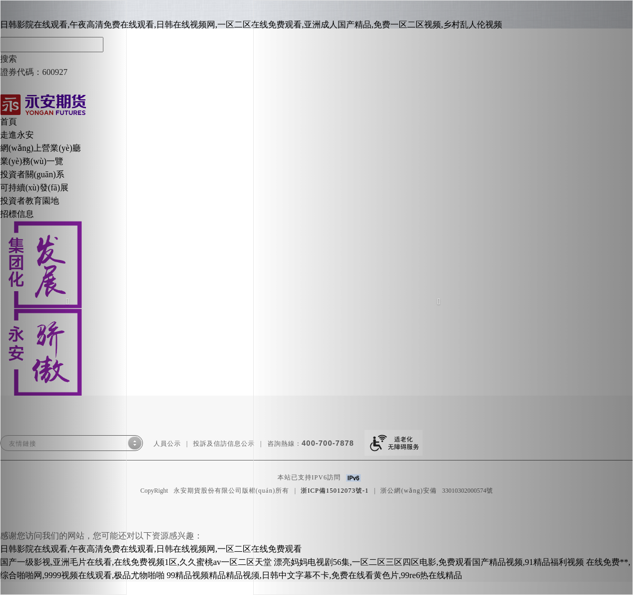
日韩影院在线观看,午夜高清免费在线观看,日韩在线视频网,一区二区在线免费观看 (151, 548)
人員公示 (167, 443)
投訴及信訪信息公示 (224, 443)
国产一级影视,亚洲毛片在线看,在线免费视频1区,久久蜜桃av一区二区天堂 (136, 562)
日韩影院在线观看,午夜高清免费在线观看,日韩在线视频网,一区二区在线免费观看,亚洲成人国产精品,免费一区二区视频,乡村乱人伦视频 (251, 24)
